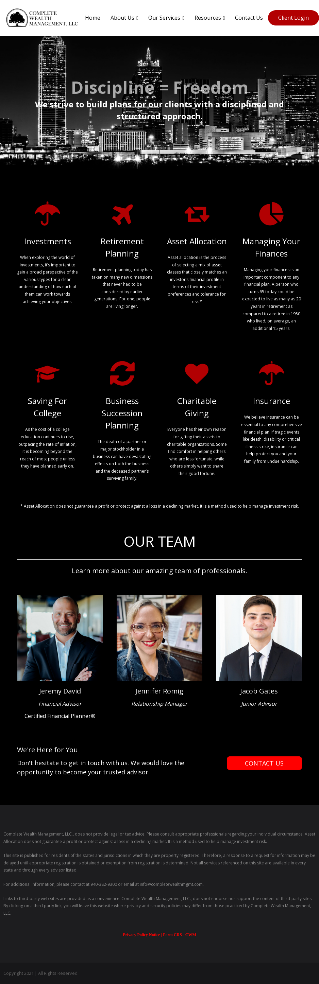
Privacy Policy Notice (142, 934)
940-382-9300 (103, 884)
